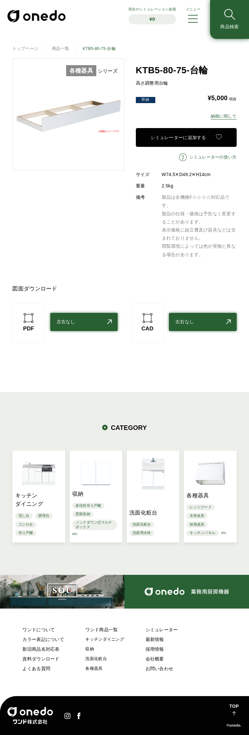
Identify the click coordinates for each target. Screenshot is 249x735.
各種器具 (93, 668)
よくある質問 (36, 668)
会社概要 (155, 658)
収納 (89, 649)
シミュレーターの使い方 (213, 157)
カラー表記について (43, 639)
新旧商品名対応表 (40, 649)
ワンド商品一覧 (101, 629)
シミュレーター (162, 629)
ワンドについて (38, 629)
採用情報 (155, 649)
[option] (68, 114)
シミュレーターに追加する (178, 137)
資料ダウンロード (40, 658)
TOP (234, 706)
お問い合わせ (159, 668)
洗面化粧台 (96, 659)
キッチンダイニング (104, 639)
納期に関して (224, 116)
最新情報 (155, 639)
